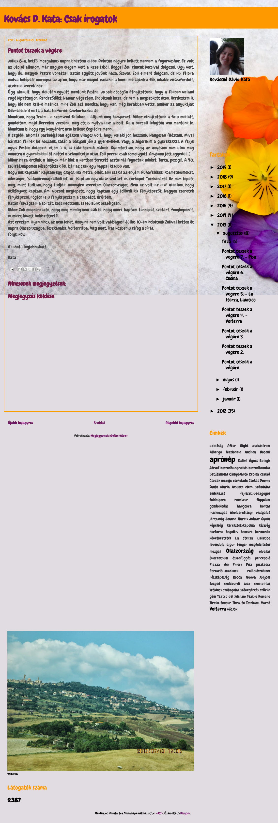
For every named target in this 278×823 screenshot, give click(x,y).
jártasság (217, 519)
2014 (222, 215)
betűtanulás (219, 474)
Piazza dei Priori (226, 564)
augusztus (233, 233)
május (229, 379)
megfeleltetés (259, 544)
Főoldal (99, 422)
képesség (216, 525)
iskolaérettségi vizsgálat (250, 512)
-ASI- (159, 813)
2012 (222, 411)
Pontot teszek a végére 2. (237, 349)
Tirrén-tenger (220, 602)
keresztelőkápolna (241, 525)
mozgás (215, 551)
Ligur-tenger (237, 544)
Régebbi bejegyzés (180, 422)
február (231, 389)
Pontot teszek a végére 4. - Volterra (237, 315)
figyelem (263, 499)
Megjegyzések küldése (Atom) (109, 436)
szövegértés (249, 590)
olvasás (264, 551)
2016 (222, 196)
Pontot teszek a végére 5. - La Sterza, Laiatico (239, 294)
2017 (222, 186)
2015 (222, 205)
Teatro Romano (258, 596)
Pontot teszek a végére (237, 365)
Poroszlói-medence (224, 570)
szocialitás (262, 583)
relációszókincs (258, 570)
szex (247, 583)
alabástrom (261, 445)
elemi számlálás (257, 487)
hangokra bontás (253, 506)
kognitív (232, 531)
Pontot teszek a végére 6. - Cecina (237, 272)
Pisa (249, 564)
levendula (217, 544)
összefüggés (241, 558)
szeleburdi (232, 583)
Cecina (254, 474)
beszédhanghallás (233, 467)
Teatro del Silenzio (231, 596)
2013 (222, 225)
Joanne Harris (236, 519)
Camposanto (238, 474)
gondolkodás (219, 506)
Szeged (215, 583)
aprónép (222, 459)
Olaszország (240, 550)
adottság (216, 445)
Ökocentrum (219, 558)
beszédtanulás (259, 467)
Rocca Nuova (244, 577)
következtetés (220, 538)
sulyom (265, 577)
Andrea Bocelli (257, 452)
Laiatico (263, 538)
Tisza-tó (229, 241)
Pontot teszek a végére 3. (237, 334)
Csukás (254, 480)
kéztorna (216, 531)
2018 (222, 177)
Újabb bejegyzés (20, 422)
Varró (265, 602)
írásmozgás (218, 512)
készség (264, 525)
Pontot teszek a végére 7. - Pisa (239, 254)
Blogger (185, 813)
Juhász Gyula (259, 519)
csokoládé (240, 480)
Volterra (218, 609)
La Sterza (244, 538)
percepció (262, 558)
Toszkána (253, 602)
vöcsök (232, 609)
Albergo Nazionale (225, 452)
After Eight (237, 445)
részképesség (219, 577)
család (265, 474)
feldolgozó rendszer (229, 499)
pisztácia (263, 564)
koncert (247, 531)
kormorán (262, 531)
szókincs (216, 590)
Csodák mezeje (221, 480)
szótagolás (231, 590)
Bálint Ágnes (248, 460)
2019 (222, 167)
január (230, 399)
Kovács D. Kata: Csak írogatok (60, 19)
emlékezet (217, 493)
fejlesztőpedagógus (255, 493)
